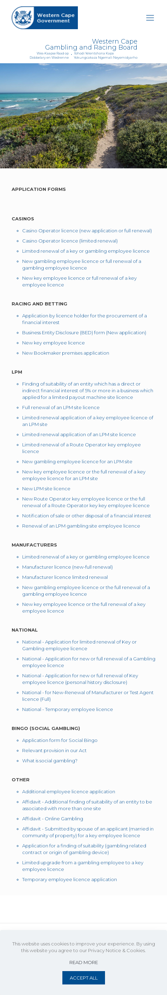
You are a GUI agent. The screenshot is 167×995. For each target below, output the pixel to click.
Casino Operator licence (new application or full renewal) (87, 230)
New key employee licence (53, 342)
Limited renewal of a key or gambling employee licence (86, 251)
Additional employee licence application (68, 791)
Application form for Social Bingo (60, 740)
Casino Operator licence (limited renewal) (70, 241)
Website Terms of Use (40, 909)
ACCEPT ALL (84, 978)
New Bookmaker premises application (65, 353)
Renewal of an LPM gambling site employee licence (81, 526)
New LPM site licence (46, 488)
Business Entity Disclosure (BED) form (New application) (84, 332)
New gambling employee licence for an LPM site (77, 461)
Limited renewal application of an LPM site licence (79, 434)
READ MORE (83, 962)
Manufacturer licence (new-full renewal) (67, 567)
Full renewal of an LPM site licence (61, 407)
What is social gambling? (50, 760)
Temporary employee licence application (69, 879)
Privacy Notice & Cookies (97, 909)
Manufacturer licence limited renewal (65, 577)
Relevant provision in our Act (54, 750)
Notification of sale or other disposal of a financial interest (86, 515)
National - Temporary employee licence (67, 709)
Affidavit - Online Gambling (52, 818)
